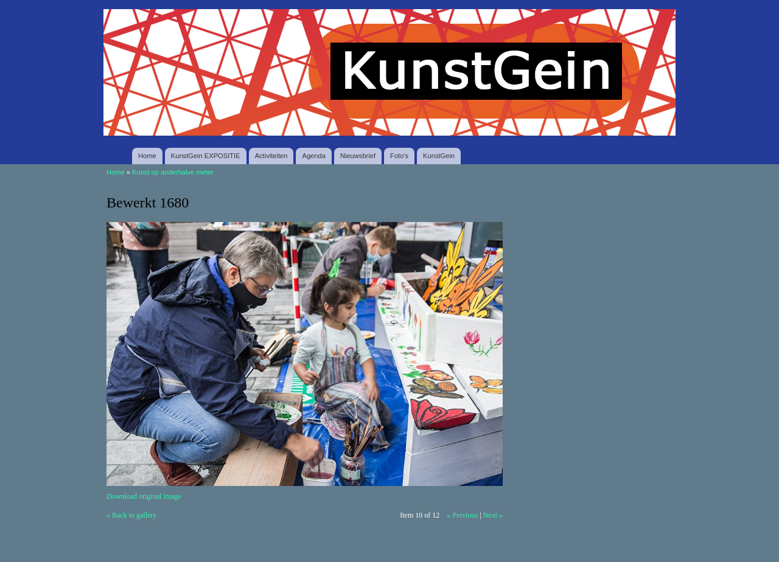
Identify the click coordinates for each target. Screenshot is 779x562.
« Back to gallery (131, 515)
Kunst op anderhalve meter (173, 172)
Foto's (399, 155)
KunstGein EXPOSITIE (205, 155)
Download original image (144, 496)
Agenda (313, 155)
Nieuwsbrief (358, 155)
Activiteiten (271, 155)
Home (147, 155)
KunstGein (439, 155)
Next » (493, 515)
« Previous (462, 515)
